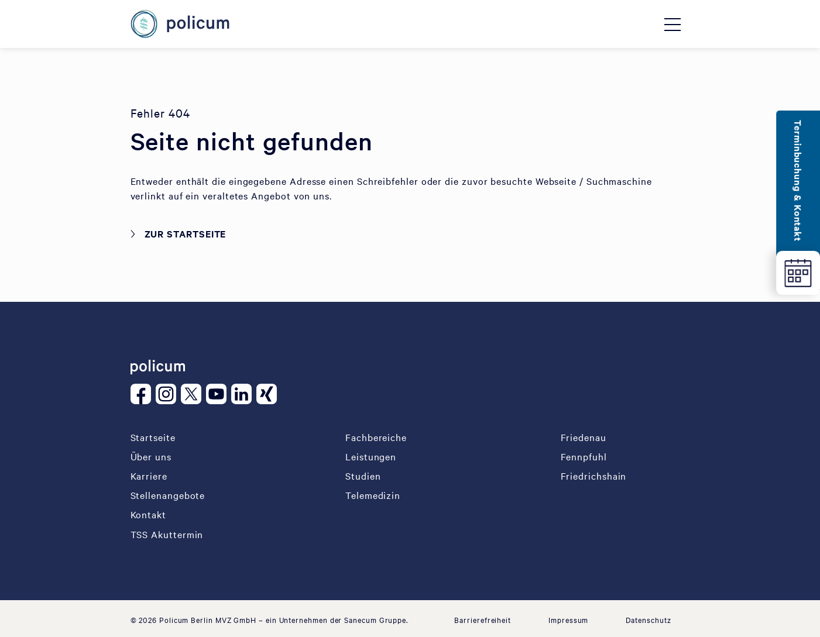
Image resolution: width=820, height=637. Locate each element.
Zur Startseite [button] (186, 233)
